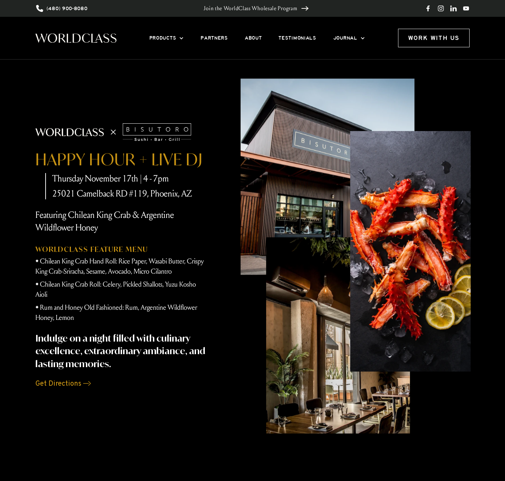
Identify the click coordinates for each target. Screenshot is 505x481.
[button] (166, 38)
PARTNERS (214, 38)
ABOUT (253, 38)
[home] (75, 38)
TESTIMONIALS (297, 38)
